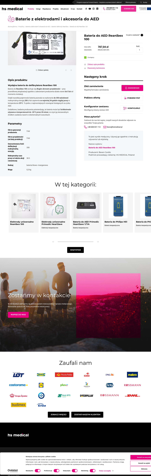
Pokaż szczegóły (105, 472)
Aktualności (65, 9)
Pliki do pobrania (130, 2)
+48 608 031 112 (94, 127)
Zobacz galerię (43, 70)
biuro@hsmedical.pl (114, 127)
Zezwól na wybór (134, 462)
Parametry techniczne (96, 68)
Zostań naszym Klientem (87, 414)
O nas (73, 9)
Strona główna (12, 26)
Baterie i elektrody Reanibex (60, 26)
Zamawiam (133, 88)
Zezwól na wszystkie (134, 456)
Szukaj (145, 2)
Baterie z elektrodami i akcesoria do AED (38, 26)
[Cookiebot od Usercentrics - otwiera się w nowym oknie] (12, 472)
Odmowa (134, 468)
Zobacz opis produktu (96, 64)
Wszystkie (75, 250)
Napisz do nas (18, 314)
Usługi (38, 9)
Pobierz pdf (133, 98)
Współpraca (46, 9)
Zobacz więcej (58, 414)
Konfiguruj (134, 108)
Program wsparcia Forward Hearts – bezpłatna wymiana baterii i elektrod (99, 2)
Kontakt (79, 9)
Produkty (31, 9)
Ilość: (138, 46)
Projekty (56, 9)
